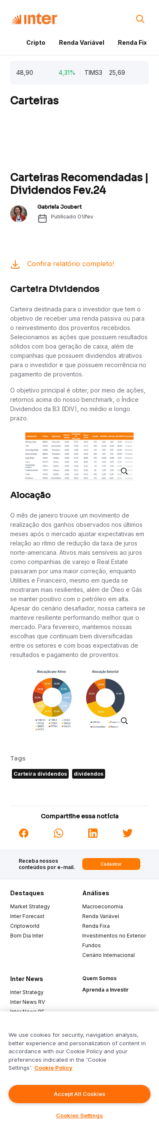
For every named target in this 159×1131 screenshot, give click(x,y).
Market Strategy (30, 906)
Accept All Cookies (80, 1093)
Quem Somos (99, 978)
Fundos (91, 945)
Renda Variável (81, 42)
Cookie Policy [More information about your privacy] (53, 1067)
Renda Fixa (134, 42)
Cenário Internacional (108, 955)
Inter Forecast (27, 916)
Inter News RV (27, 1002)
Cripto (35, 42)
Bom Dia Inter (26, 935)
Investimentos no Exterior (114, 935)
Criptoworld (24, 926)
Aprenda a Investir (105, 990)
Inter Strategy (27, 992)
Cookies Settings (79, 1115)
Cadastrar (111, 864)
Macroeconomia (102, 906)
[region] (79, 1071)
